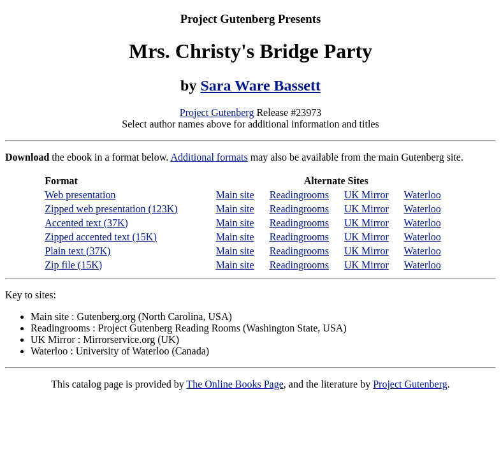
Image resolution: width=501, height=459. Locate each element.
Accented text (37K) (86, 222)
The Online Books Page (234, 384)
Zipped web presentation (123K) (111, 208)
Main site (235, 194)
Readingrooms (299, 194)
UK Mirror (366, 194)
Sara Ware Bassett (260, 85)
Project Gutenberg (217, 112)
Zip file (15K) (73, 264)
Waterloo (421, 194)
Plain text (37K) (77, 250)
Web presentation (80, 194)
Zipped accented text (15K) (100, 236)
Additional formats (208, 157)
